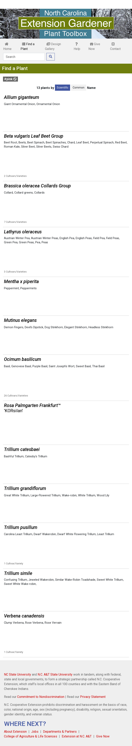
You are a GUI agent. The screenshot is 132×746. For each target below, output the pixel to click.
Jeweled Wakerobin (41, 579)
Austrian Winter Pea (17, 238)
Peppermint (11, 288)
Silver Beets (43, 146)
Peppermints (28, 288)
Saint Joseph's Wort (61, 366)
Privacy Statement (93, 697)
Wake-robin (69, 495)
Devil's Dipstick (34, 327)
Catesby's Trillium (36, 456)
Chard (71, 142)
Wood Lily (103, 495)
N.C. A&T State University (55, 674)
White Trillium (86, 495)
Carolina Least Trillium (18, 534)
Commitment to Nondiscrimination (40, 697)
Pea (37, 242)
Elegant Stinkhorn (75, 327)
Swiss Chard (60, 146)
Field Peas (112, 238)
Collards (39, 192)
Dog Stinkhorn (54, 327)
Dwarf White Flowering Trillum (76, 534)
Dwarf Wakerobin (45, 534)
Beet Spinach (35, 142)
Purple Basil (39, 366)
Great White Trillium (16, 495)
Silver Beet (28, 146)
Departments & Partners (60, 731)
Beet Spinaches (56, 142)
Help (77, 46)
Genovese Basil (21, 366)
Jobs (34, 731)
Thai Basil (98, 366)
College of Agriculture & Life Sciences (30, 736)
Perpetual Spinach (102, 142)
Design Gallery (53, 46)
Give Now (94, 46)
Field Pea (99, 238)
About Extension (15, 731)
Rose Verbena (34, 622)
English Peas (84, 238)
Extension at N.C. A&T (77, 736)
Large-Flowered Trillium (46, 495)
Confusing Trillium (15, 579)
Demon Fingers (13, 327)
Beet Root (10, 142)
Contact (115, 46)
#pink (10, 79)
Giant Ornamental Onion (19, 104)
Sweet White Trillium (110, 579)
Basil (7, 366)
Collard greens (23, 192)
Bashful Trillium (14, 456)
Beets (22, 142)
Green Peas (26, 242)
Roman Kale (12, 146)
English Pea (67, 238)
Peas (45, 242)
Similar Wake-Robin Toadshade (75, 579)
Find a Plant (27, 46)
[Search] (24, 56)
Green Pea (11, 242)
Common (78, 87)
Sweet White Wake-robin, (20, 584)
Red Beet (121, 142)
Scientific (62, 87)
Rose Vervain (53, 622)
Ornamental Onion (48, 104)
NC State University (17, 674)
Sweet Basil (83, 366)
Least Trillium (105, 534)
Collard (8, 192)
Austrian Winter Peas (44, 238)
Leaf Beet (82, 142)
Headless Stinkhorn (100, 327)
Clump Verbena (14, 622)
